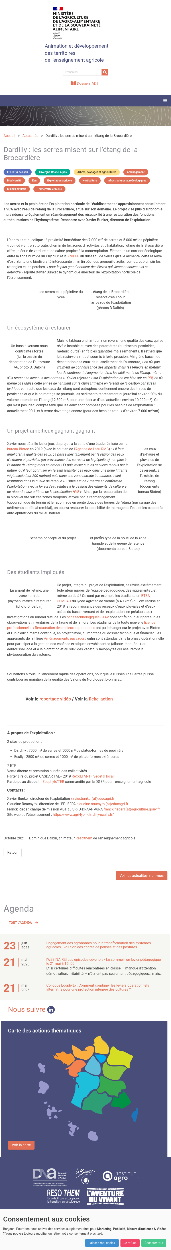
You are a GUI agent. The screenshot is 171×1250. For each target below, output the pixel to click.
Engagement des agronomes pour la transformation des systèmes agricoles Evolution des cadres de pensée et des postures (98, 945)
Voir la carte (21, 1145)
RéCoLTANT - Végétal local (93, 776)
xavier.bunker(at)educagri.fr (92, 798)
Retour (12, 852)
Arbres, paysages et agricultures (96, 172)
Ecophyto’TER (53, 782)
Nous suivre (31, 1009)
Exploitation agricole (59, 180)
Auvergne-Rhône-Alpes (53, 172)
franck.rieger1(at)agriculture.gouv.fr (132, 809)
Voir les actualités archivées (142, 875)
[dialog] (85, 1229)
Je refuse (130, 1243)
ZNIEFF (73, 256)
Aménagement (136, 172)
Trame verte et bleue (49, 189)
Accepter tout (154, 1243)
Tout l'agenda (20, 922)
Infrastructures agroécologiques (127, 180)
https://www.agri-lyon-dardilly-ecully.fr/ (83, 814)
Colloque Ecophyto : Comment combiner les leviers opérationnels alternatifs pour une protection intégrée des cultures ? (97, 987)
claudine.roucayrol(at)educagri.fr (102, 804)
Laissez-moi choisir (102, 1243)
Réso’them (83, 838)
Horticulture (90, 180)
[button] (165, 100)
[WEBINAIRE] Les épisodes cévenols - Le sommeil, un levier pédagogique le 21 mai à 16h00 (103, 961)
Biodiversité (14, 180)
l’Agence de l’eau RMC (91, 449)
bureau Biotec (18, 449)
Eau (34, 180)
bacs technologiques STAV (88, 617)
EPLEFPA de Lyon (17, 172)
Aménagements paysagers (65, 638)
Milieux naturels (16, 189)
